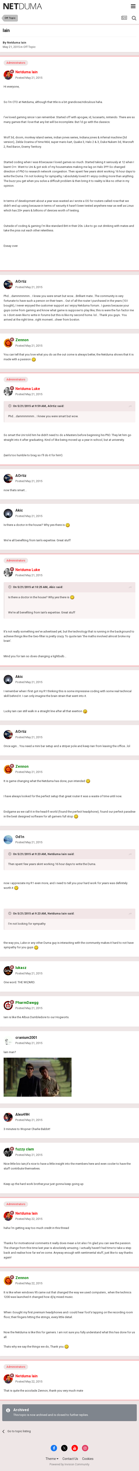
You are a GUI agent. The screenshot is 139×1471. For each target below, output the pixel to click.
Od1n (19, 837)
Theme (52, 1459)
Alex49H (22, 1114)
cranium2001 (26, 1037)
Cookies (87, 1459)
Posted (28, 77)
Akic (19, 510)
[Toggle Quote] (10, 406)
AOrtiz (20, 281)
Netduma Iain (16, 42)
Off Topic (29, 47)
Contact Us (70, 1459)
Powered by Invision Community (69, 1464)
